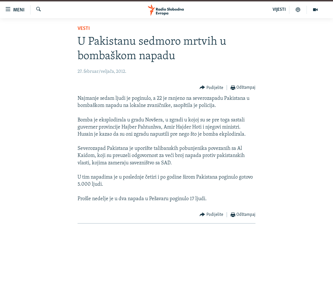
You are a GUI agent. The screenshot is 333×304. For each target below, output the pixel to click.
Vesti (84, 28)
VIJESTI (279, 9)
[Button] (211, 88)
